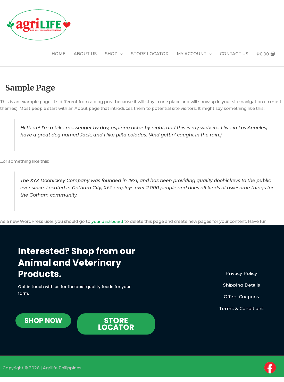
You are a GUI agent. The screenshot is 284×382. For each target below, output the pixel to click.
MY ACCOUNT (191, 53)
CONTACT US (234, 53)
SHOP (111, 53)
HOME (58, 53)
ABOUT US (85, 53)
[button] (43, 320)
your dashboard (108, 221)
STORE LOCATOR (150, 53)
